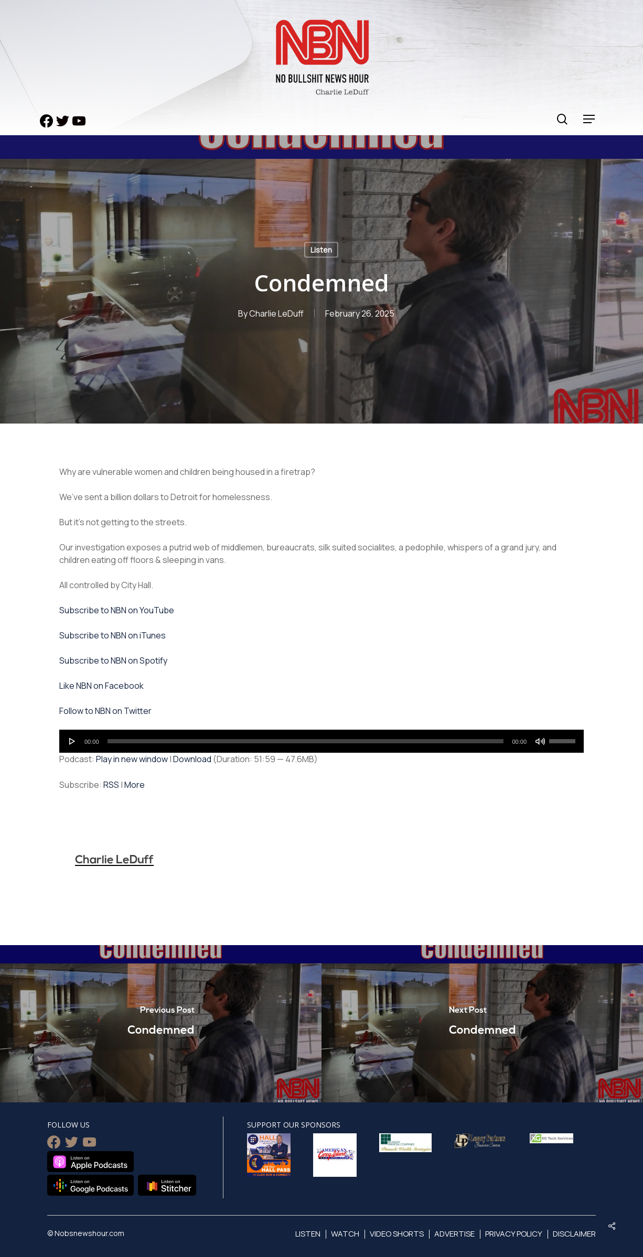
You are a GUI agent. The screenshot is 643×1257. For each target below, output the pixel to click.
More (134, 784)
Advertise (454, 1233)
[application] (321, 741)
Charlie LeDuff (276, 313)
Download (192, 759)
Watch (345, 1233)
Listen (321, 250)
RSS (111, 784)
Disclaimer (574, 1233)
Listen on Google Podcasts (90, 1185)
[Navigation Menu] (589, 119)
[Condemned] (161, 1023)
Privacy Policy (513, 1233)
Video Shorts (397, 1233)
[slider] (306, 741)
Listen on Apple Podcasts (90, 1161)
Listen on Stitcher (167, 1185)
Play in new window (132, 759)
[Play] (72, 741)
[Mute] (540, 741)
